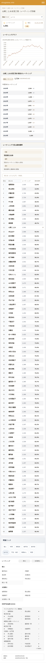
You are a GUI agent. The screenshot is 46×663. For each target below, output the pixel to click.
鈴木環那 (11, 236)
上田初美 (11, 206)
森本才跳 (27, 634)
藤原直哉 (27, 619)
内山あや (11, 232)
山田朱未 (11, 429)
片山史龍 (10, 616)
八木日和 (11, 441)
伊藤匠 (27, 571)
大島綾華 (11, 214)
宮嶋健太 (10, 629)
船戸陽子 (11, 506)
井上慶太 (10, 634)
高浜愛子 (11, 488)
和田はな (11, 416)
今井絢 (11, 313)
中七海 (11, 202)
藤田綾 (11, 454)
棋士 (24, 561)
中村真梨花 (12, 249)
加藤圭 (11, 330)
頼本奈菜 (11, 339)
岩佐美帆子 (12, 360)
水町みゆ (11, 356)
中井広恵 (11, 270)
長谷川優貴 (12, 407)
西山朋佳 (11, 189)
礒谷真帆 (11, 369)
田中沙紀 (11, 377)
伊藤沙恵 (11, 193)
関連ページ (5, 17)
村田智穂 (11, 467)
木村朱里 (11, 266)
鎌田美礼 (11, 450)
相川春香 (11, 501)
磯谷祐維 (11, 210)
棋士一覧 (4, 582)
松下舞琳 (11, 257)
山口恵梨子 (12, 283)
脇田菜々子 (12, 381)
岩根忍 (11, 347)
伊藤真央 (11, 480)
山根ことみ (10, 8)
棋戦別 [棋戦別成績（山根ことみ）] (18, 546)
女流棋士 (37, 561)
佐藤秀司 (27, 629)
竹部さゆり (12, 471)
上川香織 (11, 514)
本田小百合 (12, 351)
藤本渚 (27, 636)
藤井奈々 (11, 446)
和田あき (11, 291)
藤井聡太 (4, 571)
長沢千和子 (12, 510)
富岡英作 (27, 616)
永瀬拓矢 (27, 575)
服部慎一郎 (28, 624)
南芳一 (10, 619)
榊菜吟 (11, 484)
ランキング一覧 (39, 22)
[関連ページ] (26, 17)
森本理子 (11, 403)
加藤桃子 (11, 197)
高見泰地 (10, 624)
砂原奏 (11, 437)
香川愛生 (11, 219)
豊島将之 (4, 578)
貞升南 (11, 463)
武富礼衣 (11, 364)
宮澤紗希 (11, 240)
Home (3, 8)
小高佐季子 (12, 304)
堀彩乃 (11, 373)
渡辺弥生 (11, 317)
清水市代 (11, 390)
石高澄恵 (11, 527)
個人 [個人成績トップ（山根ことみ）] (5, 546)
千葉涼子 (11, 321)
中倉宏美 (11, 519)
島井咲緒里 (12, 523)
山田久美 (11, 493)
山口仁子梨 (12, 497)
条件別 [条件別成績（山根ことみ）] (33, 546)
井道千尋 (11, 424)
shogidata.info (7, 3)
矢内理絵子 (12, 399)
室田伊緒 (11, 343)
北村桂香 (11, 296)
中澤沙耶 (11, 326)
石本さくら (12, 274)
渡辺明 (4, 575)
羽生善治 (27, 578)
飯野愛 (11, 531)
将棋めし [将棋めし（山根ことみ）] (24, 552)
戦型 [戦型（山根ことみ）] (31, 552)
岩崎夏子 (11, 309)
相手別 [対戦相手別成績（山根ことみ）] (26, 546)
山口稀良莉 (12, 420)
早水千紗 (11, 300)
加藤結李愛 (12, 262)
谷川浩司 (10, 636)
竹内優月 (11, 458)
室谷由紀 (11, 279)
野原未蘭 (11, 244)
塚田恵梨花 (12, 253)
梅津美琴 (11, 411)
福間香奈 (11, 184)
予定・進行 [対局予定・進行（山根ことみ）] (14, 552)
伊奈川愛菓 (12, 287)
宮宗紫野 (11, 386)
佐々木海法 (12, 334)
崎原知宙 (11, 476)
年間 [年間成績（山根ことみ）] (11, 546)
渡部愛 (11, 223)
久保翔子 (11, 433)
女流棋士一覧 (6, 599)
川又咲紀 (11, 394)
